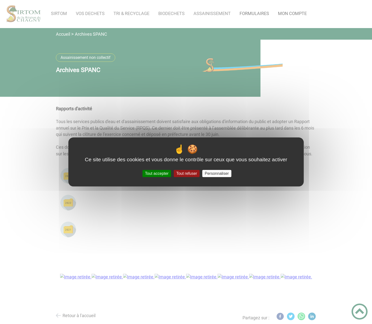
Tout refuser (186, 173)
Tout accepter (157, 173)
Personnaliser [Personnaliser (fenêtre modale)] (217, 173)
